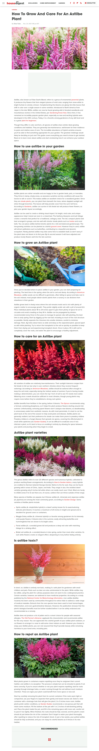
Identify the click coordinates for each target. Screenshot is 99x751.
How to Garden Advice (63, 482)
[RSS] (81, 3)
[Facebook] (70, 3)
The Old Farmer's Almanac (31, 618)
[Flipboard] (77, 3)
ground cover (56, 226)
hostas (71, 221)
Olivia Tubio (17, 24)
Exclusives (32, 3)
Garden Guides (40, 421)
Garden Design (70, 499)
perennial (75, 99)
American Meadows (40, 388)
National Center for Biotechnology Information (45, 598)
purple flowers (25, 519)
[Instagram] (74, 3)
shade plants (26, 201)
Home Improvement (48, 3)
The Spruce (65, 403)
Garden (62, 3)
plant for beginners (29, 120)
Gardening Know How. (58, 112)
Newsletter (90, 3)
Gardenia (27, 206)
